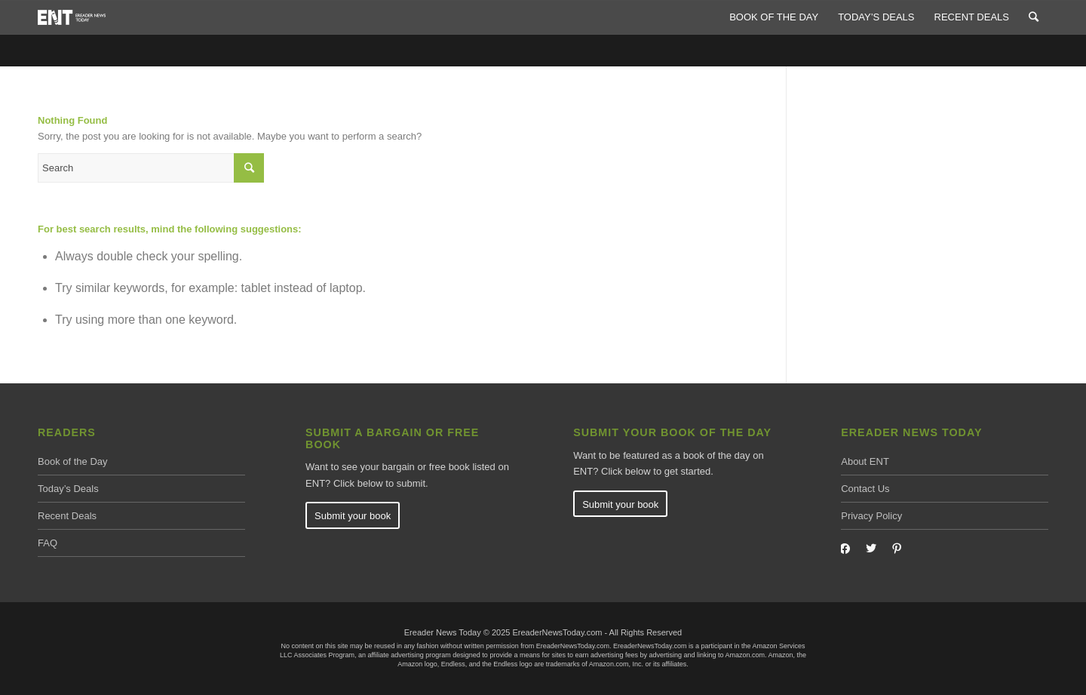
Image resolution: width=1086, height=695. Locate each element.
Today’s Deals (68, 488)
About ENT (865, 461)
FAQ (47, 543)
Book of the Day (73, 461)
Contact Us (865, 488)
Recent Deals (67, 515)
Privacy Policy (871, 515)
